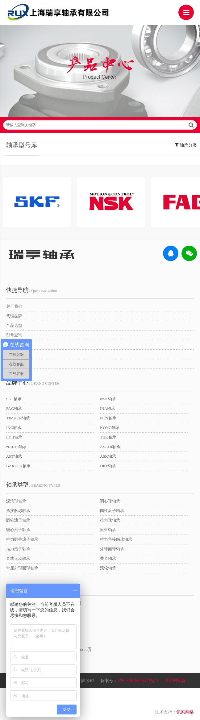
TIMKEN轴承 (18, 418)
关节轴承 (108, 558)
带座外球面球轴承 (22, 568)
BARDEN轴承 (18, 466)
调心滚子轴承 (18, 529)
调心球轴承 (110, 501)
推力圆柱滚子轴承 (22, 539)
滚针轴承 (108, 529)
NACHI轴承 (16, 446)
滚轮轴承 (108, 568)
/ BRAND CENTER (33, 383)
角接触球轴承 (18, 510)
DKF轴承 (108, 466)
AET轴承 (14, 456)
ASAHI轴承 (110, 446)
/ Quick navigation (31, 290)
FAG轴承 (14, 408)
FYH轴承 (14, 437)
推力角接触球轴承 (116, 539)
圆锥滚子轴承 (18, 520)
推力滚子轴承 (18, 549)
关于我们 (14, 306)
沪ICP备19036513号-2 (138, 680)
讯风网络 (185, 712)
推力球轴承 (110, 520)
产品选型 (14, 325)
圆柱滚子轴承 (112, 510)
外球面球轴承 (112, 549)
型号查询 (14, 335)
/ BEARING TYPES (33, 485)
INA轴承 (107, 408)
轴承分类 (186, 145)
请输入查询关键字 (100, 125)
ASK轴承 (108, 456)
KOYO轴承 (110, 427)
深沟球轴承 (16, 501)
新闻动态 (14, 354)
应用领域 (14, 344)
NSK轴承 (108, 399)
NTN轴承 (108, 418)
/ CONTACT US (30, 587)
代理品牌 (14, 316)
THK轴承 (108, 437)
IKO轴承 (13, 427)
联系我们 (14, 363)
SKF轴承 (14, 399)
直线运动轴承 (18, 558)
